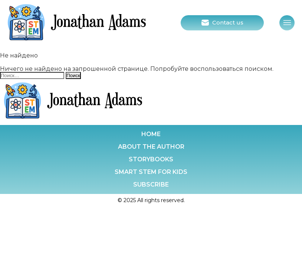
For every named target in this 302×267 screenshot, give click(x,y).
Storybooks (151, 159)
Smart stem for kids (151, 171)
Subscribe (151, 184)
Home (151, 134)
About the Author (151, 146)
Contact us (227, 22)
